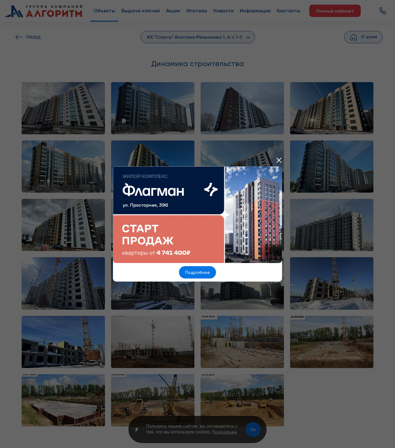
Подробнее (197, 272)
